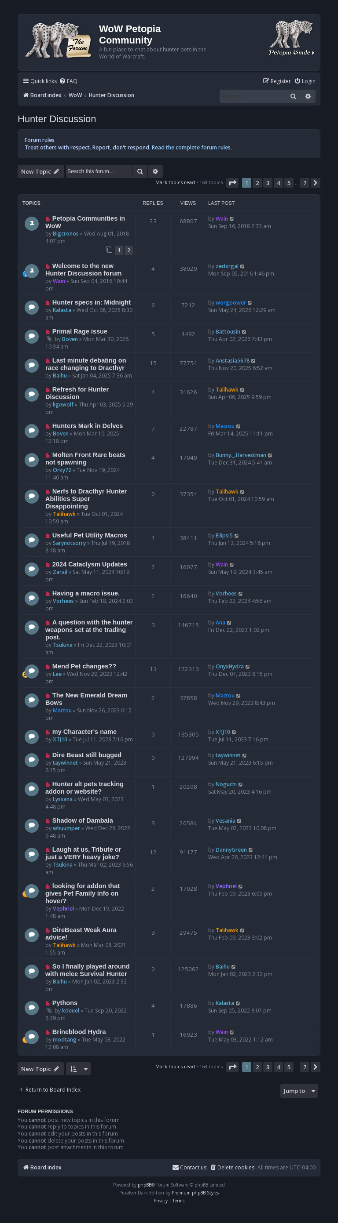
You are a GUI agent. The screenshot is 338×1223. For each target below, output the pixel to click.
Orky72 (62, 470)
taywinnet (65, 762)
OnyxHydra (230, 666)
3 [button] (267, 183)
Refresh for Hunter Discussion (77, 393)
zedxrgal (227, 266)
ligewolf (63, 404)
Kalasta (62, 310)
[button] (232, 183)
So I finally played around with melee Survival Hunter (87, 970)
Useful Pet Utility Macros (89, 535)
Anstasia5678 (233, 360)
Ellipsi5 (224, 535)
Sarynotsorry (69, 543)
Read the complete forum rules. (192, 147)
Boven (70, 339)
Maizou (225, 426)
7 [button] (304, 183)
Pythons (64, 1002)
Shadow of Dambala (82, 820)
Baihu (60, 375)
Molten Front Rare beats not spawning (85, 458)
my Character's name (84, 731)
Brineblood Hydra (79, 1031)
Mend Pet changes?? (84, 666)
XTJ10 (60, 739)
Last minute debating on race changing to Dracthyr (85, 364)
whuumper (66, 828)
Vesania (225, 820)
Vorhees (63, 601)
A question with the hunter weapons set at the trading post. (88, 630)
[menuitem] (68, 81)
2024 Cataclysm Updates (89, 564)
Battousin (228, 331)
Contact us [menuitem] (189, 1167)
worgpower (231, 302)
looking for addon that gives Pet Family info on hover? (82, 893)
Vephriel (63, 908)
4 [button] (278, 183)
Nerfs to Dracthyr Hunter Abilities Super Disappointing (86, 499)
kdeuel (70, 1010)
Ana (220, 622)
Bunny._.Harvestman (241, 455)
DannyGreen (231, 849)
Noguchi (226, 784)
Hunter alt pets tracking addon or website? (84, 787)
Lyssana (63, 799)
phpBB (144, 1185)
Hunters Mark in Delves (87, 425)
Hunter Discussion (57, 118)
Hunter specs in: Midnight (91, 302)
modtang (65, 1039)
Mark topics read (175, 182)
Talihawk (227, 389)
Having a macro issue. (86, 593)
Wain (222, 218)
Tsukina (63, 645)
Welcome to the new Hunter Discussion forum (83, 269)
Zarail (60, 572)
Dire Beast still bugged (86, 754)
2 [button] (257, 183)
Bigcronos (66, 233)
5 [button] (288, 183)
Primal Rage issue (79, 331)
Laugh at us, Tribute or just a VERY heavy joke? (83, 853)
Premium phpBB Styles (195, 1193)
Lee (57, 674)
